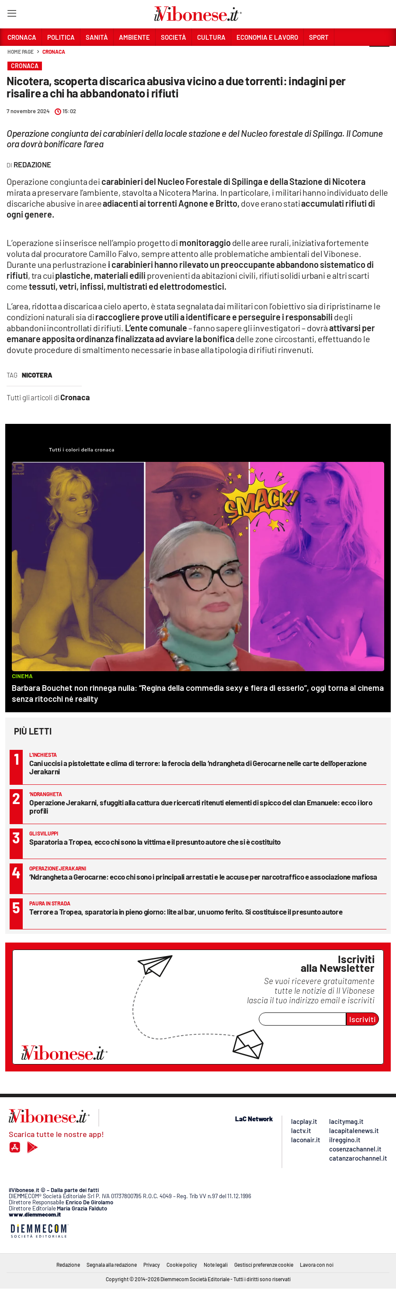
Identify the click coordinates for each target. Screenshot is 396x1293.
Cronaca (53, 52)
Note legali (216, 1265)
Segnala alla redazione (112, 1265)
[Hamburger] (12, 15)
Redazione (68, 1265)
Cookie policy (182, 1265)
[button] (379, 56)
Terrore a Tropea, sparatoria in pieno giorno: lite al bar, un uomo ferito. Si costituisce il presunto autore (185, 911)
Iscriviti (362, 1019)
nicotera (37, 375)
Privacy (151, 1265)
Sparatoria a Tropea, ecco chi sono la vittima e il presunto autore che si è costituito (155, 841)
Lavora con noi (316, 1265)
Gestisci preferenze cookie (263, 1265)
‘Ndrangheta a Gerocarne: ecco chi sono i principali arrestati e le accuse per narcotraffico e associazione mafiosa (203, 876)
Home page (20, 52)
